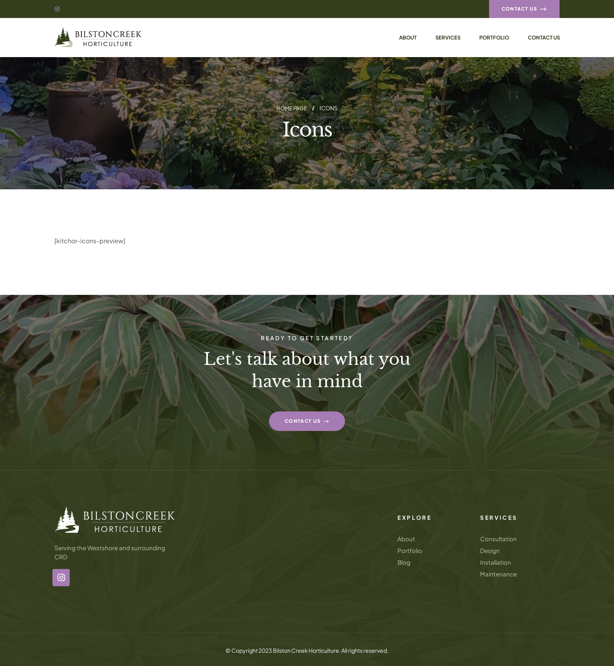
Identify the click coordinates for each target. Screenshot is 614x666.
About (406, 538)
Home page (292, 107)
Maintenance (498, 573)
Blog (403, 561)
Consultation (498, 538)
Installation (495, 561)
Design (490, 550)
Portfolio (409, 550)
